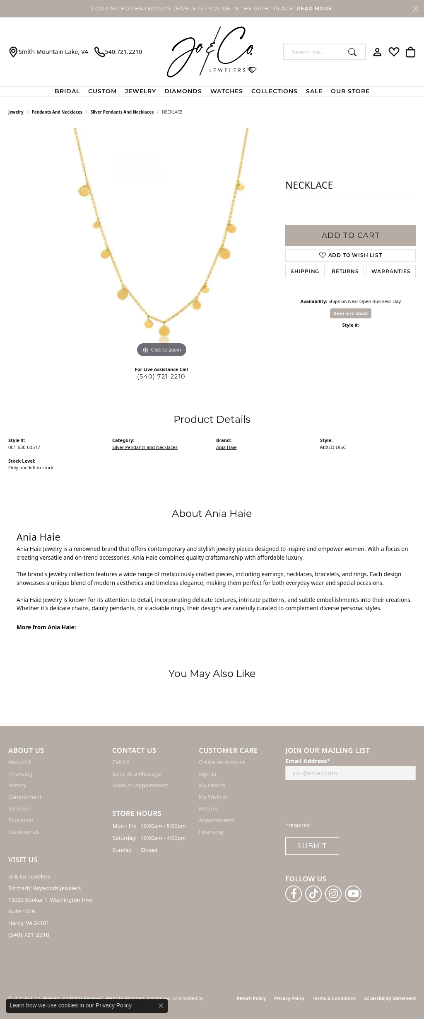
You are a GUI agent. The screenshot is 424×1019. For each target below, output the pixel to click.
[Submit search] (354, 51)
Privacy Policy (289, 998)
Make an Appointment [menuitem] (140, 785)
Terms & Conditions (334, 998)
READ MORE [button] (314, 8)
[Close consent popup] (161, 1005)
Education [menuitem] (21, 820)
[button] (56, 750)
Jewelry (140, 91)
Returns (345, 271)
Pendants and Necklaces (57, 112)
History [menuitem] (17, 785)
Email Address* (307, 761)
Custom (102, 91)
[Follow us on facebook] (293, 894)
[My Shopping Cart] (410, 52)
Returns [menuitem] (209, 809)
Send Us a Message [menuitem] (136, 774)
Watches (226, 91)
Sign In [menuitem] (207, 774)
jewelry (16, 112)
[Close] (415, 8)
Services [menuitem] (18, 809)
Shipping (305, 271)
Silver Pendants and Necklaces (122, 112)
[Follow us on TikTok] (313, 894)
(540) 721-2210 (161, 376)
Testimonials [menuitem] (24, 832)
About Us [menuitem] (19, 762)
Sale (314, 91)
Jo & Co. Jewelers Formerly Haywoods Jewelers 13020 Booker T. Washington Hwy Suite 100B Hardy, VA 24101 (50, 900)
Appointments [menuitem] (216, 820)
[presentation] (348, 803)
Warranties (391, 271)
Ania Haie (226, 447)
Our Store (350, 91)
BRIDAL (67, 91)
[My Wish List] (394, 52)
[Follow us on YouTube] (353, 894)
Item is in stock (350, 313)
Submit (312, 846)
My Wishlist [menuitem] (213, 797)
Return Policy (251, 998)
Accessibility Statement (390, 998)
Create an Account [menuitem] (222, 762)
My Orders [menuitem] (212, 785)
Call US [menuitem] (121, 762)
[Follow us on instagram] (333, 894)
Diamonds (183, 91)
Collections (274, 91)
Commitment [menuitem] (24, 797)
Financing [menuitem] (20, 774)
